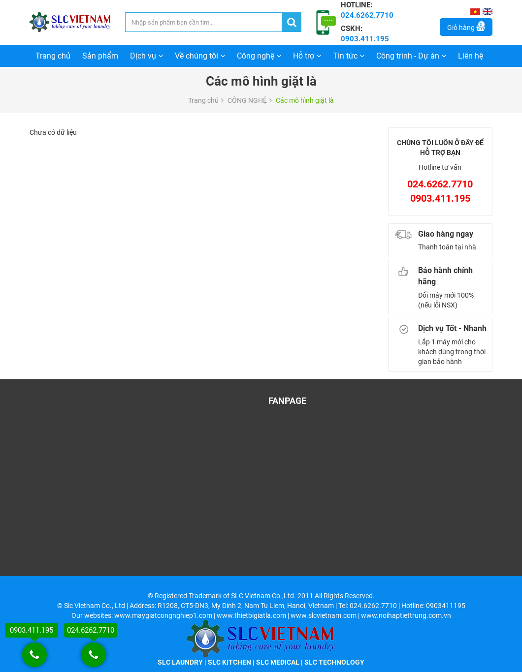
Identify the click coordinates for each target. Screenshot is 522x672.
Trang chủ (52, 56)
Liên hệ (470, 56)
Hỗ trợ (307, 56)
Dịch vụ (146, 56)
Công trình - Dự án (411, 56)
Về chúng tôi (200, 56)
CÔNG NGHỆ (247, 100)
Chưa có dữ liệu (53, 132)
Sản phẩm (100, 56)
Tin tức (348, 56)
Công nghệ (259, 56)
